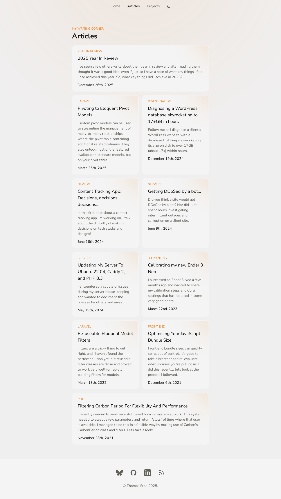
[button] (168, 6)
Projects (153, 6)
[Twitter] (119, 472)
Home (115, 6)
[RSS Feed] (161, 472)
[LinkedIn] (147, 472)
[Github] (133, 472)
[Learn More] (140, 68)
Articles (133, 6)
